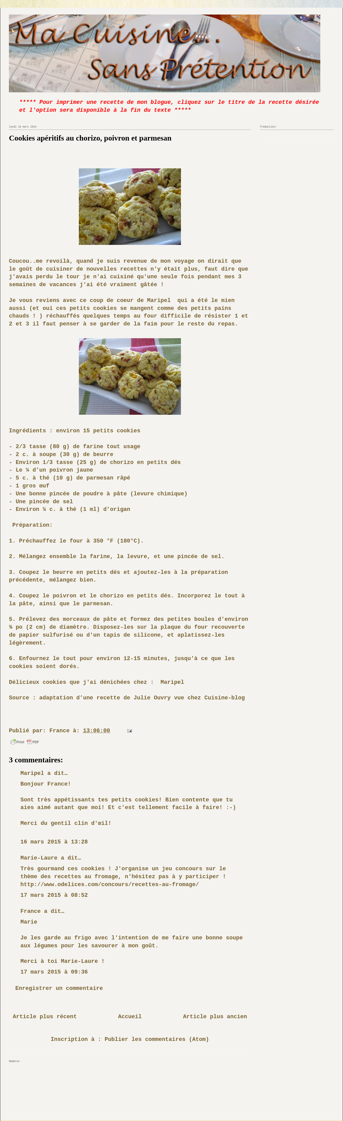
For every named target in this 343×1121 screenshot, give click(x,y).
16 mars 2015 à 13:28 (54, 842)
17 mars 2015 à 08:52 (54, 895)
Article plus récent (45, 1017)
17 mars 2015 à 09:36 (54, 972)
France (30, 911)
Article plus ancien (215, 1017)
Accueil (130, 1017)
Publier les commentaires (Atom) (157, 1039)
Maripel (158, 300)
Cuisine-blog (224, 698)
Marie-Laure (38, 858)
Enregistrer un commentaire (59, 988)
